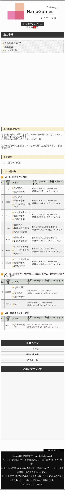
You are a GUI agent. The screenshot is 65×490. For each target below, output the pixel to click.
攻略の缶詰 (28, 456)
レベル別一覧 (11, 50)
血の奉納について (13, 43)
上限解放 (9, 46)
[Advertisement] (32, 88)
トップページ (32, 349)
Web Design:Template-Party (32, 484)
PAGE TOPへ (53, 450)
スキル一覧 (32, 360)
